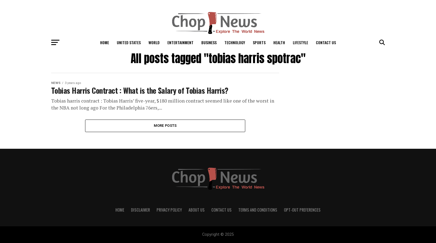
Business (209, 42)
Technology (234, 42)
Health (279, 42)
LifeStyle (300, 42)
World (154, 42)
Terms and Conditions (257, 210)
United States (129, 42)
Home (104, 42)
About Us (197, 210)
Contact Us (326, 42)
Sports (259, 42)
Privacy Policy (169, 210)
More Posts (165, 125)
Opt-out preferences (302, 210)
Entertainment (180, 42)
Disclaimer (140, 210)
